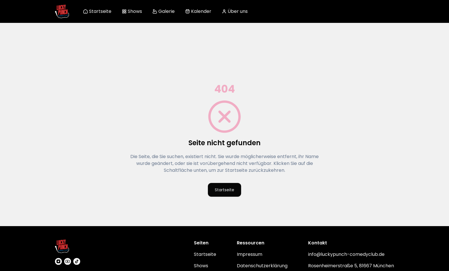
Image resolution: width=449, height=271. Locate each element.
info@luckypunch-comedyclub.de (346, 253)
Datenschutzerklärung (262, 265)
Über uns (235, 11)
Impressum (249, 253)
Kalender (198, 11)
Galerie (163, 11)
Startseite (97, 11)
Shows (132, 11)
